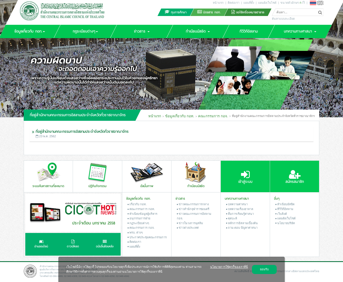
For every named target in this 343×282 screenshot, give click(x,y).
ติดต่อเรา (233, 2)
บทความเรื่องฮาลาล (239, 209)
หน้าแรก (218, 2)
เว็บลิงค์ (281, 213)
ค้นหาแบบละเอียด (283, 18)
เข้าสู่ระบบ (245, 177)
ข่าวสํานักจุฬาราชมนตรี (193, 209)
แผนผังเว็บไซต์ (267, 2)
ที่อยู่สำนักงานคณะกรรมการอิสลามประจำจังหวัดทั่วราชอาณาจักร (82, 131)
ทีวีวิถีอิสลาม (284, 209)
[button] (85, 31)
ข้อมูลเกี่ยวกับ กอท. (179, 116)
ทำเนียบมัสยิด (285, 204)
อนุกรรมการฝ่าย (139, 218)
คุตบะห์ (231, 218)
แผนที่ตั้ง (248, 2)
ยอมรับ (264, 269)
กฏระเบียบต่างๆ (138, 223)
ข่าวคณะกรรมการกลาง (193, 204)
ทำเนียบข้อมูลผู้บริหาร (142, 213)
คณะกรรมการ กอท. (141, 209)
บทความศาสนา (237, 204)
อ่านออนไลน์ (41, 244)
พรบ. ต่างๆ (135, 232)
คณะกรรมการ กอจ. (213, 116)
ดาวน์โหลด (73, 244)
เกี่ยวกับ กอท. (137, 204)
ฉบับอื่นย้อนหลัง (105, 244)
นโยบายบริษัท (285, 223)
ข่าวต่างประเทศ (188, 227)
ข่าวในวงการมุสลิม (190, 223)
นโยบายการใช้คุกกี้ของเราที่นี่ (229, 266)
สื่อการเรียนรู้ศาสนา (240, 213)
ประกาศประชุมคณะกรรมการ (147, 237)
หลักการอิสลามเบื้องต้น (242, 223)
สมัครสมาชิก (294, 177)
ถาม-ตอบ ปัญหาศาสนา (242, 227)
